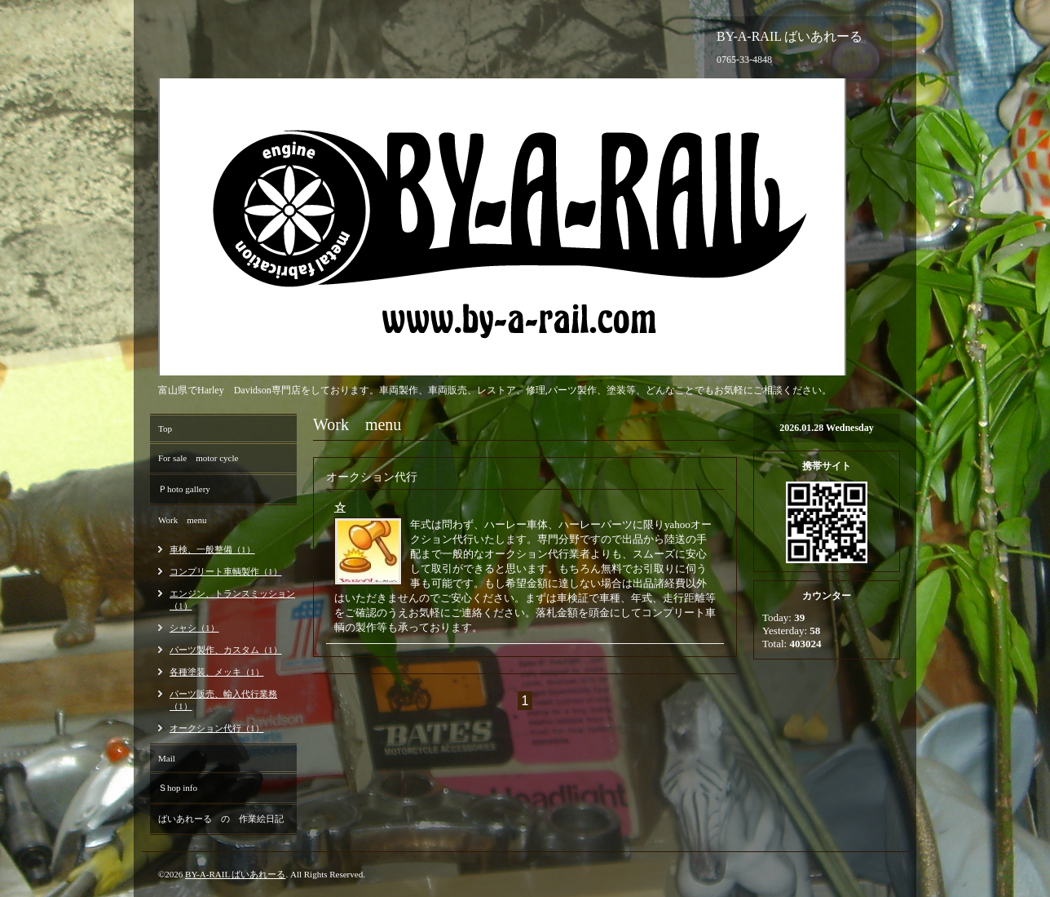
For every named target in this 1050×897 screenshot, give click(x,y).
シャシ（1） (194, 628)
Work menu (182, 520)
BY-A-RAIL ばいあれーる (235, 874)
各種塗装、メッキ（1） (217, 672)
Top (165, 428)
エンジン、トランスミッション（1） (232, 599)
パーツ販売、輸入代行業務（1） (223, 700)
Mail (166, 758)
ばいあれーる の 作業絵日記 (221, 819)
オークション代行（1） (217, 728)
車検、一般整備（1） (212, 549)
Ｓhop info (177, 788)
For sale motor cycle (198, 458)
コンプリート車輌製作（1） (226, 571)
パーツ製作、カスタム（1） (226, 650)
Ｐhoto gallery (184, 489)
